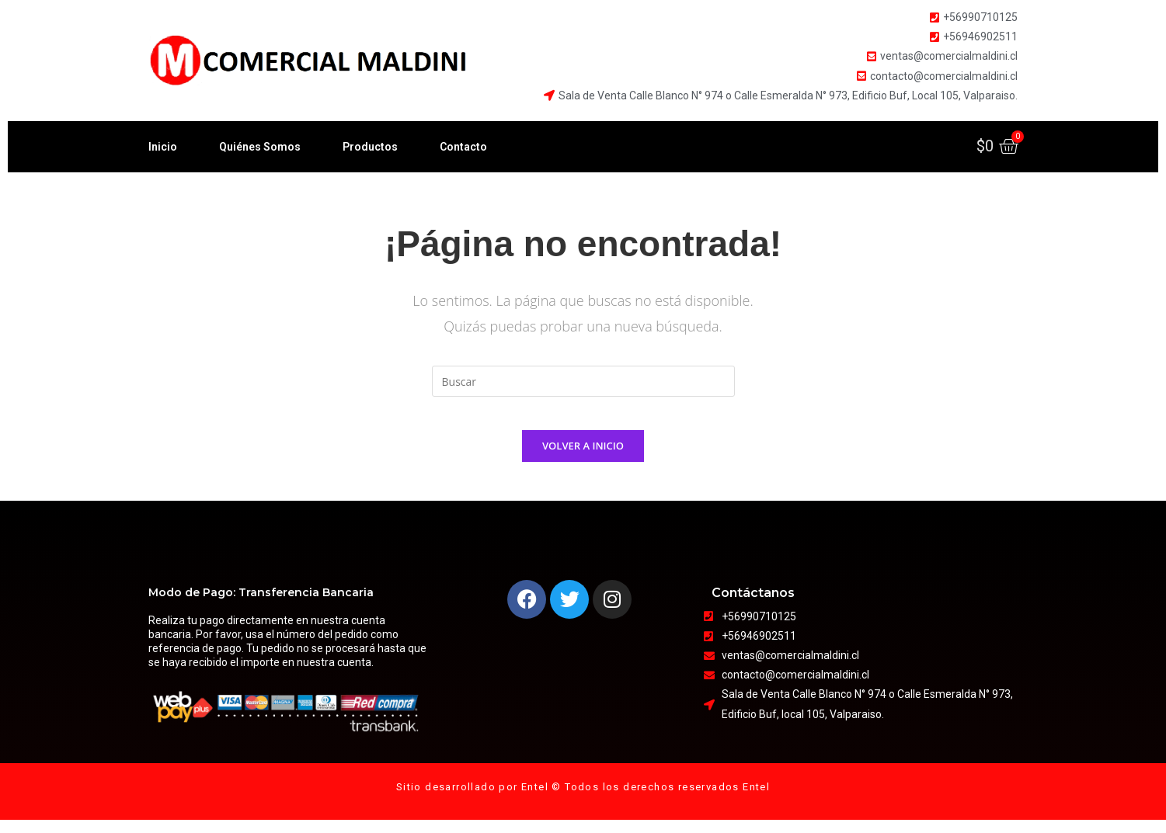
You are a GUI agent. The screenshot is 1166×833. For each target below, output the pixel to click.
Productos (370, 147)
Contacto (463, 147)
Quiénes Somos (260, 147)
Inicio (162, 147)
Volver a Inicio (583, 459)
